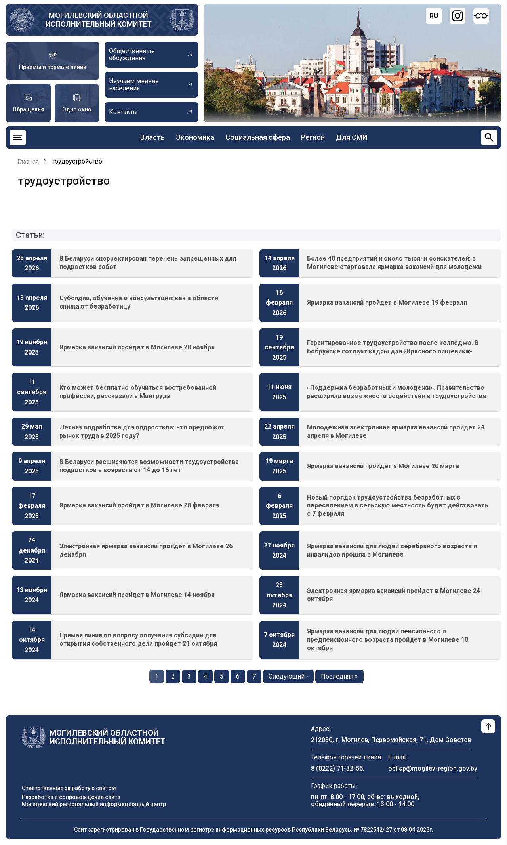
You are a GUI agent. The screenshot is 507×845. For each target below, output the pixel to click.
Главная (28, 161)
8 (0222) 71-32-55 (337, 768)
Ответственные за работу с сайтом (69, 788)
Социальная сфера (257, 137)
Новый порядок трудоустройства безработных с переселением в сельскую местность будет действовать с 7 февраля (397, 506)
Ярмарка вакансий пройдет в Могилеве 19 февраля (387, 302)
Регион (313, 137)
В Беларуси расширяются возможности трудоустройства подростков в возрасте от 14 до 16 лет (149, 466)
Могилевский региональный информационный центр (94, 804)
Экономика (195, 137)
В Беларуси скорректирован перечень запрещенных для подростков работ (147, 263)
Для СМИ (351, 137)
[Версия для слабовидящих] (481, 16)
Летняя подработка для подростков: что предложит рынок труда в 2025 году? (142, 431)
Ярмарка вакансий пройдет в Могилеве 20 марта (383, 466)
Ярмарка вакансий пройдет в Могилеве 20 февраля (139, 505)
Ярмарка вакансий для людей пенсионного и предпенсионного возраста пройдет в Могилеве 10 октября (387, 640)
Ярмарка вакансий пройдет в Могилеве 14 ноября (137, 595)
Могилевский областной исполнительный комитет (99, 19)
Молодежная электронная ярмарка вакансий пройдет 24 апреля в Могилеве (395, 431)
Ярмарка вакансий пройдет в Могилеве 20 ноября (137, 347)
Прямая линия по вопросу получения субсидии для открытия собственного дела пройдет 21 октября (138, 639)
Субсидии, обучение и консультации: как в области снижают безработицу (138, 302)
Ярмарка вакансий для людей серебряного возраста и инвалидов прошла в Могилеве (392, 550)
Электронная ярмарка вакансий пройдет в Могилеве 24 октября (393, 595)
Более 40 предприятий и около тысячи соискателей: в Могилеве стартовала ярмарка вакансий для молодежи (394, 263)
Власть (152, 137)
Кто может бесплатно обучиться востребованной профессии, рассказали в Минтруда (137, 392)
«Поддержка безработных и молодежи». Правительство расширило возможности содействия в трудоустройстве (396, 392)
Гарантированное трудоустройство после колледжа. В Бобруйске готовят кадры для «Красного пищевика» (392, 347)
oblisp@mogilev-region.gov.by (432, 768)
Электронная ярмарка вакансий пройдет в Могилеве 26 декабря (146, 550)
